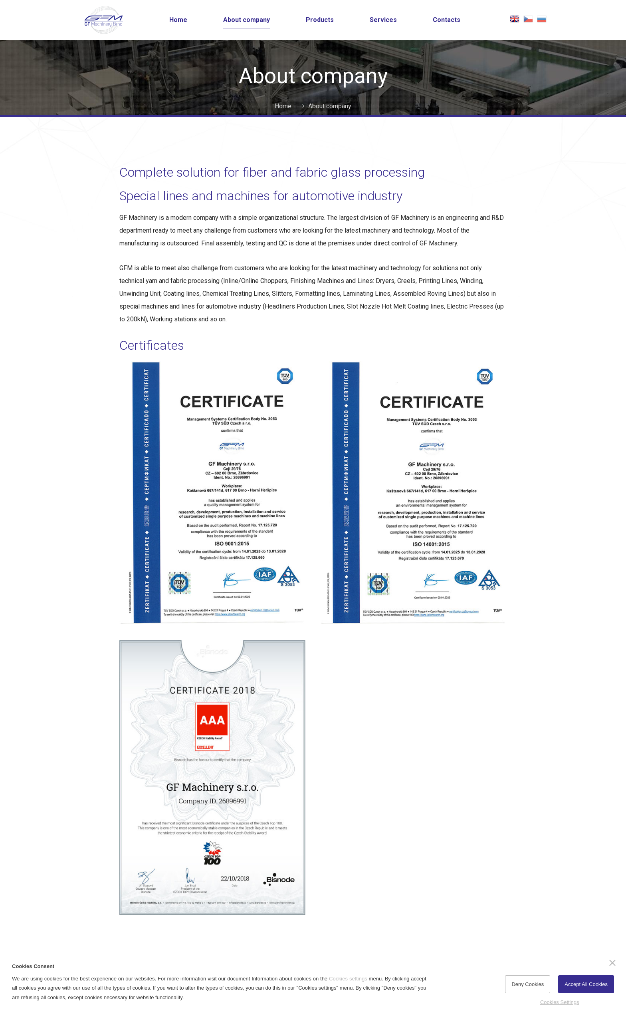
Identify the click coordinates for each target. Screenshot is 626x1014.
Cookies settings (348, 979)
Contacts (446, 20)
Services (383, 20)
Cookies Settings (559, 1002)
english (514, 19)
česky (528, 19)
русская (542, 19)
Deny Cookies (527, 984)
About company (246, 20)
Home (178, 20)
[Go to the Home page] (103, 20)
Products (320, 20)
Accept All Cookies (586, 984)
